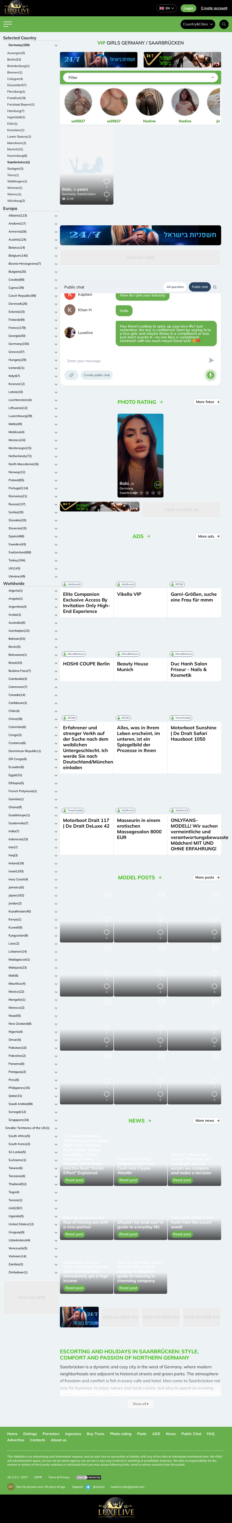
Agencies (73, 1433)
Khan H (85, 309)
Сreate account (214, 8)
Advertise (15, 1440)
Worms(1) (14, 194)
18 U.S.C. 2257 (17, 1477)
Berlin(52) (14, 59)
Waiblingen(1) (17, 181)
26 (75, 189)
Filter (72, 77)
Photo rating (121, 1433)
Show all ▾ (141, 1404)
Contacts (37, 1440)
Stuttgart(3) (15, 168)
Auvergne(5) (16, 53)
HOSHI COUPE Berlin (86, 664)
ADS (156, 1433)
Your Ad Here (31, 1297)
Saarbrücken (86, 194)
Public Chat (191, 1433)
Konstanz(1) (16, 130)
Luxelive (85, 332)
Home (12, 1433)
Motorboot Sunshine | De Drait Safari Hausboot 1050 (193, 733)
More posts (207, 877)
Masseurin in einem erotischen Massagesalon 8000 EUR (139, 828)
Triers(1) (13, 175)
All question (175, 287)
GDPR (38, 1477)
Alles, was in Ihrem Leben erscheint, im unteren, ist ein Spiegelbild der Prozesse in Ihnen (138, 739)
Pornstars (51, 1433)
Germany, (69, 194)
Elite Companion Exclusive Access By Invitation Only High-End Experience (86, 602)
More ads (208, 536)
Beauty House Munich (132, 666)
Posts (141, 1433)
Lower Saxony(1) (19, 136)
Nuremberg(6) (17, 156)
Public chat (200, 287)
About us (58, 1440)
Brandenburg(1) (18, 66)
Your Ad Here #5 (181, 509)
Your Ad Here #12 (120, 1317)
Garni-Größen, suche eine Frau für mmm (194, 597)
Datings (30, 1433)
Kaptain (85, 294)
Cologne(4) (15, 79)
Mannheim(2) (16, 143)
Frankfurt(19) (16, 98)
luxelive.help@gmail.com (127, 1487)
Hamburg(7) (16, 111)
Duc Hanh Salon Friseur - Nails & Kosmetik (189, 669)
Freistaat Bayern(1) (21, 104)
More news (207, 1120)
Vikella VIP (129, 594)
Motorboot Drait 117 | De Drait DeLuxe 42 (86, 823)
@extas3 (95, 1487)
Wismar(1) (14, 188)
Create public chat (97, 375)
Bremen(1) (14, 72)
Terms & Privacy (58, 1477)
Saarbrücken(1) (18, 162)
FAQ (210, 1433)
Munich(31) (15, 149)
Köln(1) (12, 123)
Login (188, 8)
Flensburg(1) (16, 91)
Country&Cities (198, 24)
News (171, 1433)
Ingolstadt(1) (16, 117)
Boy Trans (95, 1433)
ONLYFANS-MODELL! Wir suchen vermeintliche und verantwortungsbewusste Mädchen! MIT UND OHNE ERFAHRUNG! (199, 834)
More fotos (207, 401)
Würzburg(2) (16, 201)
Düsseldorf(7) (17, 85)
